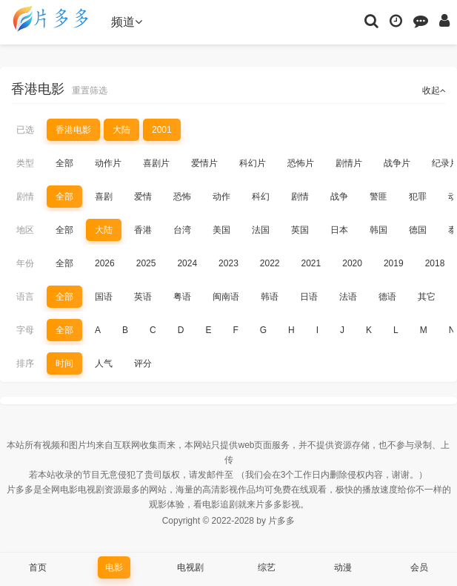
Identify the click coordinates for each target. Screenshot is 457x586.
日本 (339, 230)
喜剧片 (156, 163)
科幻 (261, 196)
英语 (143, 297)
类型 (25, 163)
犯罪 (418, 196)
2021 (311, 263)
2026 (105, 263)
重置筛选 (89, 90)
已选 (25, 130)
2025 (146, 263)
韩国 (378, 230)
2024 (187, 263)
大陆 (121, 130)
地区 (25, 230)
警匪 (378, 196)
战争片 (397, 163)
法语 (348, 297)
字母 (25, 330)
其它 (427, 297)
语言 (25, 297)
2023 (228, 263)
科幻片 (252, 163)
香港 (143, 230)
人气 (104, 363)
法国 (261, 230)
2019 (394, 263)
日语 (309, 297)
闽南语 (226, 297)
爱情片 (204, 163)
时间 (64, 363)
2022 (270, 263)
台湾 (182, 230)
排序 (25, 363)
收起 (434, 90)
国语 (104, 297)
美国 (221, 230)
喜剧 (104, 196)
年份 (25, 263)
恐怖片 (300, 163)
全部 (64, 163)
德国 (418, 230)
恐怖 (182, 196)
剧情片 (349, 163)
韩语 (269, 297)
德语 (387, 297)
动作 (221, 196)
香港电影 (73, 130)
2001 (162, 130)
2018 (435, 263)
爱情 (143, 196)
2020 (352, 263)
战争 (339, 196)
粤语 (182, 297)
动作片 (108, 163)
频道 (126, 22)
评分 (143, 363)
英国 (300, 230)
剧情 (25, 196)
